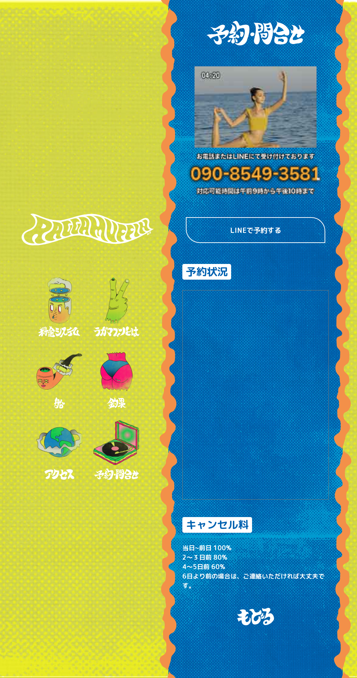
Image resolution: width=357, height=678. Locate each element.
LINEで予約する (255, 230)
